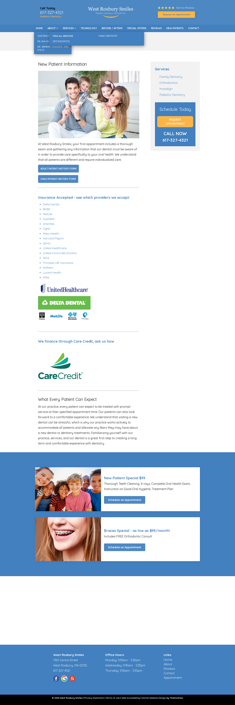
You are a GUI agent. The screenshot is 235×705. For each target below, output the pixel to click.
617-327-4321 (51, 12)
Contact (193, 28)
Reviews (156, 28)
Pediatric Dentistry (50, 16)
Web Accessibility (131, 698)
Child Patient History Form (58, 178)
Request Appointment (175, 121)
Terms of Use (113, 698)
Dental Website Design (154, 698)
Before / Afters (112, 28)
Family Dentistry (170, 77)
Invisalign (166, 89)
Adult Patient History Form (58, 168)
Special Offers (136, 28)
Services (68, 28)
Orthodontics (168, 83)
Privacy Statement (94, 698)
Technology (89, 28)
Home (39, 28)
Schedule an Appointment (124, 500)
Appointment (173, 678)
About (52, 28)
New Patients (175, 28)
